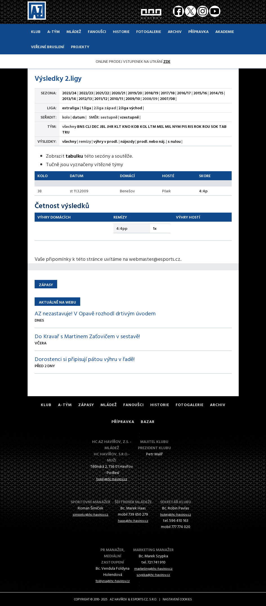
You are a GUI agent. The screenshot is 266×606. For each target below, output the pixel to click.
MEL (160, 126)
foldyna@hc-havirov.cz (113, 580)
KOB (135, 126)
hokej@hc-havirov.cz (111, 478)
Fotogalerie (148, 31)
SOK (214, 126)
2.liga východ (130, 108)
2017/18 (168, 93)
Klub (36, 31)
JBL (103, 126)
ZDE (166, 61)
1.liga (86, 108)
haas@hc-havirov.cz (133, 520)
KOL (143, 126)
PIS (184, 126)
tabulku (74, 156)
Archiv (175, 31)
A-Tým (53, 31)
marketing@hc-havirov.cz (153, 568)
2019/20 (135, 93)
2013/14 (69, 98)
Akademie (224, 31)
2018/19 (151, 93)
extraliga (70, 108)
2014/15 (216, 93)
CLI (88, 126)
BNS (80, 126)
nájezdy (127, 141)
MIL (168, 126)
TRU (66, 132)
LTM (152, 126)
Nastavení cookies (177, 599)
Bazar (148, 421)
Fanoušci (97, 31)
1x (155, 228)
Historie (121, 31)
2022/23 (86, 93)
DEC (95, 126)
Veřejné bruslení (47, 47)
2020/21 (118, 93)
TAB (223, 126)
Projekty (80, 47)
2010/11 (116, 98)
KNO (126, 126)
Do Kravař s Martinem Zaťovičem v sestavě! (87, 336)
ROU (206, 126)
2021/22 (102, 93)
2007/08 (167, 98)
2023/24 (69, 93)
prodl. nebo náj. (151, 141)
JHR (110, 126)
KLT (117, 126)
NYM (176, 126)
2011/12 (100, 98)
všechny (69, 141)
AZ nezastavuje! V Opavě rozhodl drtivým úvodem (95, 313)
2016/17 (184, 93)
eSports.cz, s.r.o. (144, 599)
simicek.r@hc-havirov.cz (90, 514)
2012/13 (85, 98)
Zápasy (86, 404)
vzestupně (129, 117)
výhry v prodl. (105, 141)
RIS (190, 126)
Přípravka (198, 31)
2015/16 (200, 93)
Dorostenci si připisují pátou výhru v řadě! (85, 359)
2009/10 (133, 98)
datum (78, 117)
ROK (198, 126)
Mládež (73, 31)
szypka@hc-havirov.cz (153, 574)
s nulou (174, 141)
